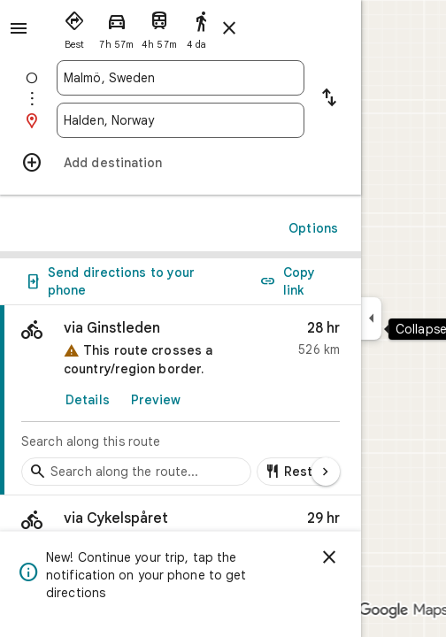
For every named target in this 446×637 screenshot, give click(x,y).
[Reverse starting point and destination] (329, 99)
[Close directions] (229, 28)
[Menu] (18, 28)
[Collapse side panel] (371, 318)
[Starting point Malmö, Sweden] (180, 77)
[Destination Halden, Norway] (180, 120)
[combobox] (180, 78)
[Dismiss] (329, 557)
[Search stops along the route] (136, 471)
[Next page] (325, 471)
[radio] (74, 27)
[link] (180, 400)
